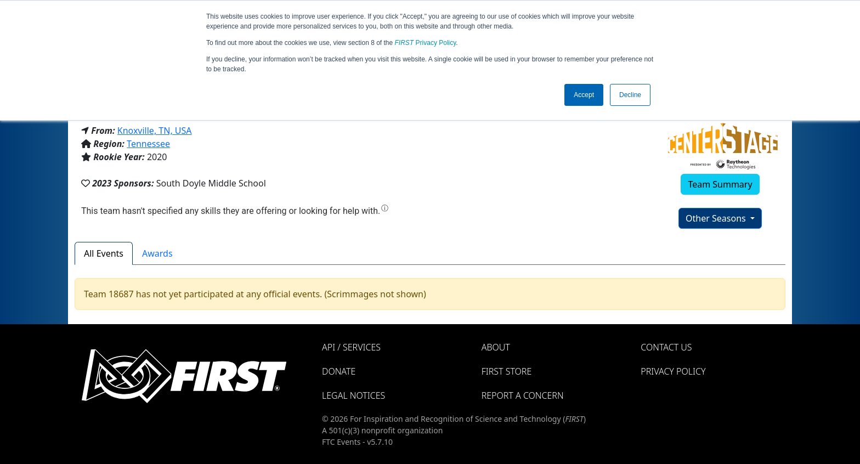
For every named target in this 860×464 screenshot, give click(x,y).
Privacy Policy (425, 43)
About (496, 347)
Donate (338, 371)
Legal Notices (353, 395)
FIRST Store (507, 371)
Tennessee (148, 144)
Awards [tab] (157, 253)
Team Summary (720, 184)
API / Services (351, 347)
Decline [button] (630, 95)
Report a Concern (523, 395)
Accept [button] (584, 95)
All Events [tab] (103, 253)
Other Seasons (717, 218)
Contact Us (666, 347)
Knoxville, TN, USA (154, 131)
